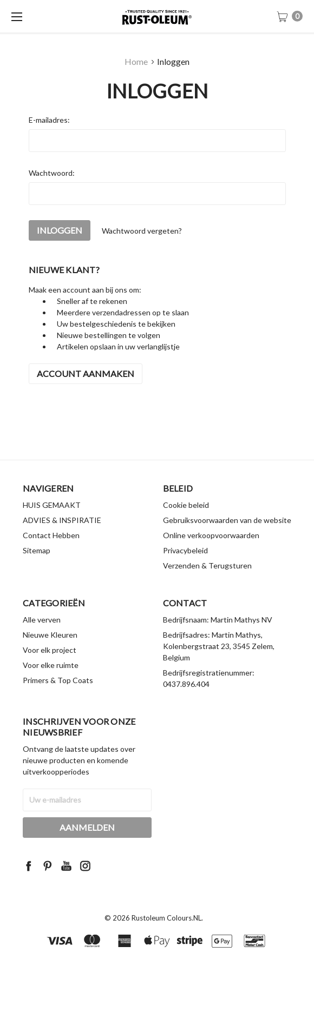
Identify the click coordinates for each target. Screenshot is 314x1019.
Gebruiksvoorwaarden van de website (227, 540)
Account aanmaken (85, 373)
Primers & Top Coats (58, 700)
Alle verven (42, 640)
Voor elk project (49, 670)
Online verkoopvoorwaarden (211, 555)
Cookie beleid (186, 525)
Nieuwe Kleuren (50, 655)
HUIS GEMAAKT (52, 525)
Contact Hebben (51, 555)
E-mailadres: (49, 119)
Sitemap (36, 570)
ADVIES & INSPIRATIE (62, 540)
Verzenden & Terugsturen (207, 586)
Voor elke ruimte (50, 685)
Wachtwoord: (52, 172)
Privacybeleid (185, 570)
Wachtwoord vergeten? (142, 230)
